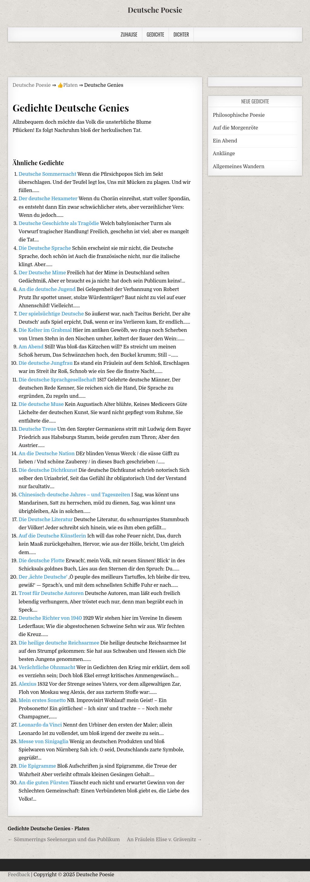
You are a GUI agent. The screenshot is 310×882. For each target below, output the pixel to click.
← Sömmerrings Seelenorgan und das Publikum (64, 839)
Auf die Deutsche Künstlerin (53, 536)
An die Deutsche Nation (47, 453)
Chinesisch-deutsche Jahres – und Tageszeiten (75, 495)
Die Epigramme (38, 766)
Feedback (19, 874)
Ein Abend (225, 141)
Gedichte (155, 34)
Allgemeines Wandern (238, 166)
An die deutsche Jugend (48, 289)
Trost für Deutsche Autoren (52, 593)
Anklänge (224, 153)
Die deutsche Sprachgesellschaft (58, 380)
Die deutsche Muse (42, 404)
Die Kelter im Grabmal (46, 330)
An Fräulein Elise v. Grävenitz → (164, 839)
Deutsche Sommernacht (48, 174)
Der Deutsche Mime (43, 273)
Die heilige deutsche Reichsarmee (60, 643)
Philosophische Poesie (239, 115)
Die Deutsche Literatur (46, 519)
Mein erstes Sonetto (43, 700)
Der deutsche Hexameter (49, 198)
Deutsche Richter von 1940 (51, 618)
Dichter (181, 34)
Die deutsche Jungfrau (46, 363)
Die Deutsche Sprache (45, 248)
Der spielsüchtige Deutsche (52, 314)
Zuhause (129, 34)
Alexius (28, 684)
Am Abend (32, 347)
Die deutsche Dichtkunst (49, 470)
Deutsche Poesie (155, 10)
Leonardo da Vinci (41, 725)
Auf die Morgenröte (235, 128)
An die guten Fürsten (44, 783)
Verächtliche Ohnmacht (48, 667)
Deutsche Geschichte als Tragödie (59, 223)
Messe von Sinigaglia (44, 741)
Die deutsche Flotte (42, 561)
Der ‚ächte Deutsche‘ (44, 577)
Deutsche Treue (38, 429)
